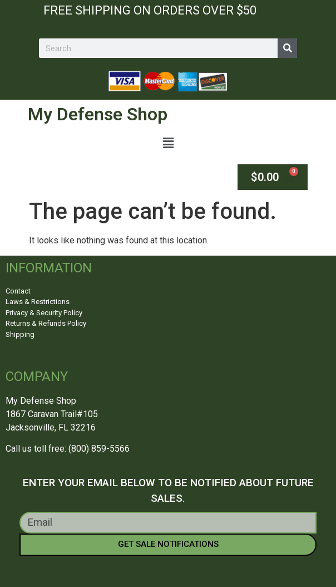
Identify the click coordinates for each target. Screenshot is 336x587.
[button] (168, 143)
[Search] (287, 48)
